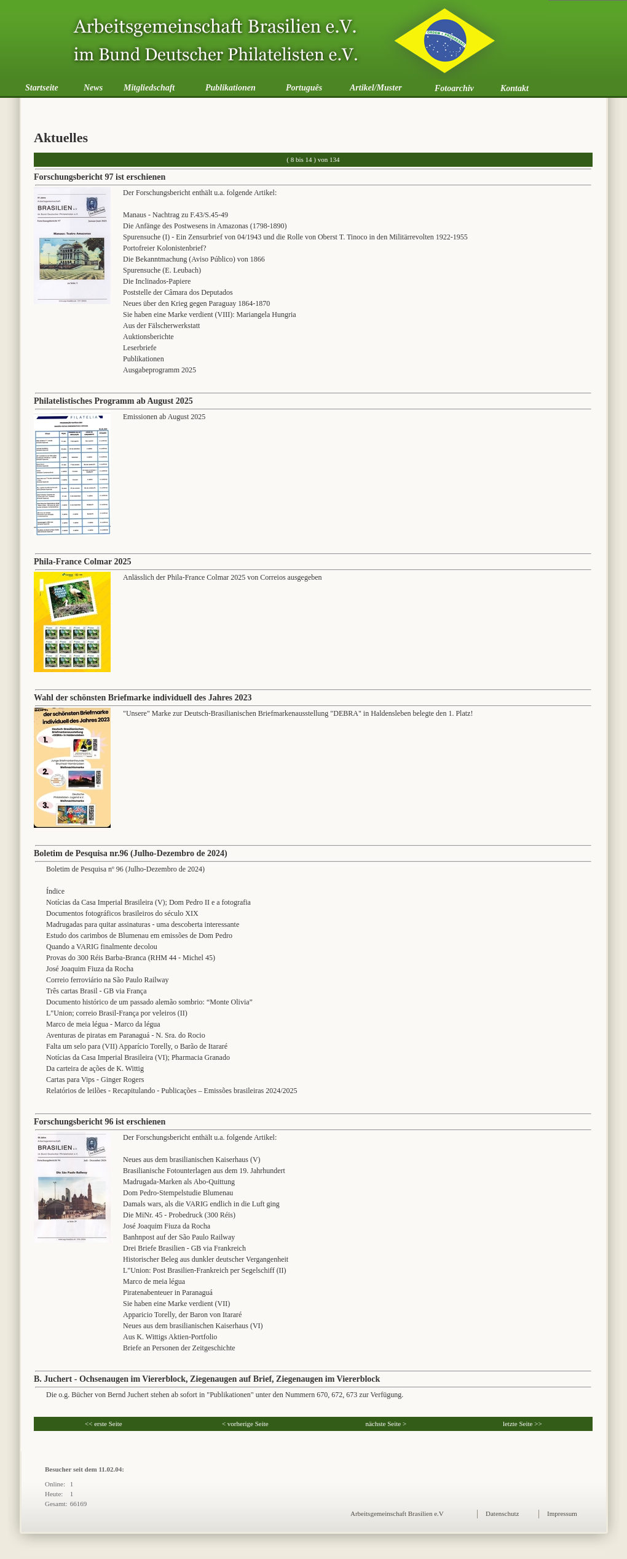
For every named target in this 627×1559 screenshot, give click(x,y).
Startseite (41, 87)
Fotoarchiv (454, 88)
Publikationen (230, 87)
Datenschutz (502, 1513)
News (93, 87)
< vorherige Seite (245, 1423)
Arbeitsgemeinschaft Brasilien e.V (397, 1513)
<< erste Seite (103, 1423)
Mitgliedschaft (149, 87)
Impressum (562, 1513)
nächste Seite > (385, 1423)
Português (304, 87)
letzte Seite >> (522, 1423)
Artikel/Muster (376, 87)
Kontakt (514, 88)
